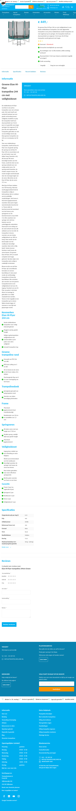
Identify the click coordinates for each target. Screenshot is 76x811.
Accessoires (47, 13)
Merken (56, 13)
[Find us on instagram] (18, 796)
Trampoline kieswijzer (45, 714)
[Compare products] (63, 7)
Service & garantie (24, 1)
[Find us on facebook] (4, 796)
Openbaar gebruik (7, 729)
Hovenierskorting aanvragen (47, 753)
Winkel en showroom (37, 1)
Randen (26, 13)
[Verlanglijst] (66, 7)
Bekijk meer (5, 547)
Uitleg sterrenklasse (45, 720)
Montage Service (44, 735)
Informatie (5, 72)
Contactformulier (44, 750)
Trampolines (5, 13)
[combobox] (22, 7)
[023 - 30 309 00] (49, 92)
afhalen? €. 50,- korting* (11, 1)
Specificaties (17, 72)
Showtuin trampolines (8, 738)
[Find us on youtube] (14, 796)
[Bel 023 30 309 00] (53, 5)
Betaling (4, 717)
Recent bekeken (31, 72)
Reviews (43, 72)
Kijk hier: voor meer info (9, 768)
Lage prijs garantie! (51, 1)
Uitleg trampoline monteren (47, 732)
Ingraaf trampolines (16, 14)
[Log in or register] (68, 7)
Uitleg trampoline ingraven (47, 729)
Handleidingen (43, 726)
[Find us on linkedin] (9, 796)
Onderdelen (36, 13)
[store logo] (8, 5)
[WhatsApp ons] (52, 8)
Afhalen (4, 723)
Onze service (43, 747)
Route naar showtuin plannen (11, 787)
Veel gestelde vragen (45, 723)
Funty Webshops (66, 14)
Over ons (4, 714)
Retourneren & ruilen (8, 726)
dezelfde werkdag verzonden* (66, 1)
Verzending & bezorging (9, 720)
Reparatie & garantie (8, 732)
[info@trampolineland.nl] (49, 95)
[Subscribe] (56, 689)
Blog (3, 735)
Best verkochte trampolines (47, 717)
